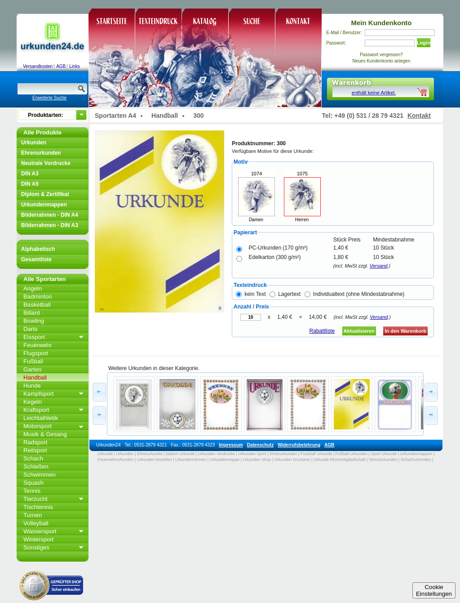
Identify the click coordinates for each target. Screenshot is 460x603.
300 (198, 115)
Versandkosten (38, 66)
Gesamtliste (36, 259)
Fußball (33, 361)
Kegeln (32, 401)
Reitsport (35, 450)
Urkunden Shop (257, 459)
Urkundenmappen (44, 204)
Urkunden (33, 142)
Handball (35, 377)
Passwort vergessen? (381, 54)
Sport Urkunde (384, 453)
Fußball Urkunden (352, 453)
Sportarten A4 (115, 115)
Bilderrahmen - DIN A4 (49, 215)
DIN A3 (30, 173)
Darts (30, 329)
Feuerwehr (37, 345)
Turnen (32, 515)
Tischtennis (38, 507)
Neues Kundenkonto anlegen (382, 60)
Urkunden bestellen (154, 459)
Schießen (36, 466)
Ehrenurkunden (41, 153)
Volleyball (36, 523)
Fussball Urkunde (316, 453)
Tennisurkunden (383, 459)
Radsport (35, 442)
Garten (32, 369)
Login (423, 42)
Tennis (31, 490)
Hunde (32, 385)
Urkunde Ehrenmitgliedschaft (340, 459)
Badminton (37, 296)
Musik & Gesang (45, 434)
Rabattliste (322, 331)
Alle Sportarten (44, 279)
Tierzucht (35, 499)
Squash (33, 482)
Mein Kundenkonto (381, 23)
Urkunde (105, 453)
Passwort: (336, 42)
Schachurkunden (416, 459)
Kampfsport (38, 393)
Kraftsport (36, 409)
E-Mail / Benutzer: (344, 32)
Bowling (33, 320)
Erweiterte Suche (49, 97)
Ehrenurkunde (150, 453)
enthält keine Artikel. (374, 92)
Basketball (37, 304)
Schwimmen (39, 474)
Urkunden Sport (252, 453)
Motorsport (37, 426)
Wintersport (38, 539)
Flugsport (35, 353)
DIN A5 (30, 184)
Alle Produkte (42, 132)
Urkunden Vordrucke (216, 453)
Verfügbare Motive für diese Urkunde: (273, 151)
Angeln (32, 288)
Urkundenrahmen (191, 459)
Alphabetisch (38, 249)
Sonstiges (36, 547)
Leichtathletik (40, 418)
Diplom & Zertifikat (45, 194)
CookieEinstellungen (434, 590)
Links (74, 66)
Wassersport (40, 531)
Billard (31, 312)
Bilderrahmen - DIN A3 (49, 225)
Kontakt (419, 115)
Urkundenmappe (225, 459)
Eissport (34, 337)
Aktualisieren (359, 331)
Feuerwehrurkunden (115, 459)
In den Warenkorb (405, 331)
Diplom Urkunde (180, 453)
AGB (61, 66)
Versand (379, 265)
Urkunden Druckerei (292, 459)
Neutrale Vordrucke (46, 163)
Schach (33, 458)
